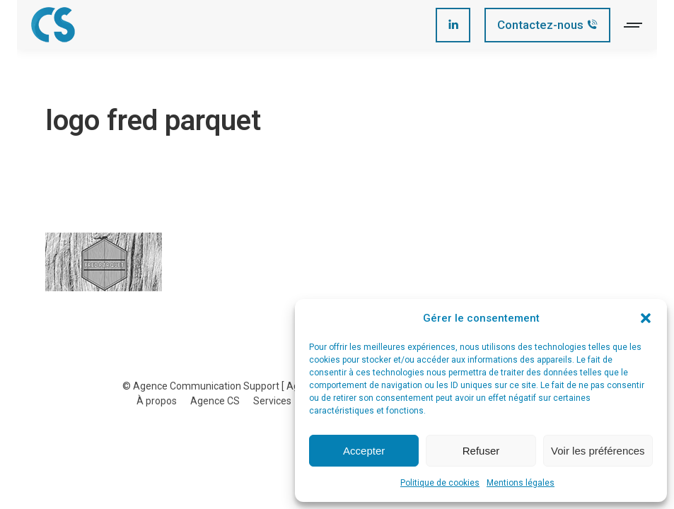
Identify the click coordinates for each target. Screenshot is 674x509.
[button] (646, 318)
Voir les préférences (598, 451)
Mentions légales (520, 483)
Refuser (481, 451)
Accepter (364, 451)
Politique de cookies (440, 483)
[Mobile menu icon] (633, 25)
